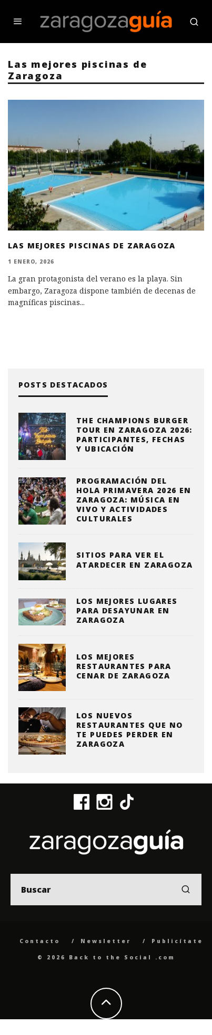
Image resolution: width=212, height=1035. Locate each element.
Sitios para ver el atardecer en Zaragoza (134, 559)
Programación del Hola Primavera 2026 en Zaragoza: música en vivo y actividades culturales (133, 500)
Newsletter (105, 941)
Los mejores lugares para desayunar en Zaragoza (127, 610)
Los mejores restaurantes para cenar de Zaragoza (123, 666)
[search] (185, 889)
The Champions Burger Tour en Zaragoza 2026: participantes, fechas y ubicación (134, 434)
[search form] (106, 889)
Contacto (39, 941)
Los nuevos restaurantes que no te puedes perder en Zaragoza (129, 729)
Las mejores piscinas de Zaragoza (92, 245)
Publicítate (177, 941)
